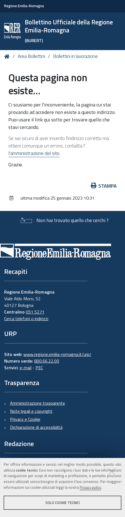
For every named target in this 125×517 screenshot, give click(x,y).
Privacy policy (90, 487)
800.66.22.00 (46, 361)
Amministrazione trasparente (37, 403)
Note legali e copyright (31, 411)
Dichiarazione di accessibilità (36, 427)
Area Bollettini (31, 56)
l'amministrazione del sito (33, 153)
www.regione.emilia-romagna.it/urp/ (57, 354)
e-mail (25, 367)
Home (8, 56)
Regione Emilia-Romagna (24, 6)
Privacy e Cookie (25, 419)
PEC (39, 367)
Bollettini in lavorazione (75, 56)
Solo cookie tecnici (62, 502)
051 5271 (35, 312)
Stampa (104, 186)
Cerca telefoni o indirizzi (26, 318)
